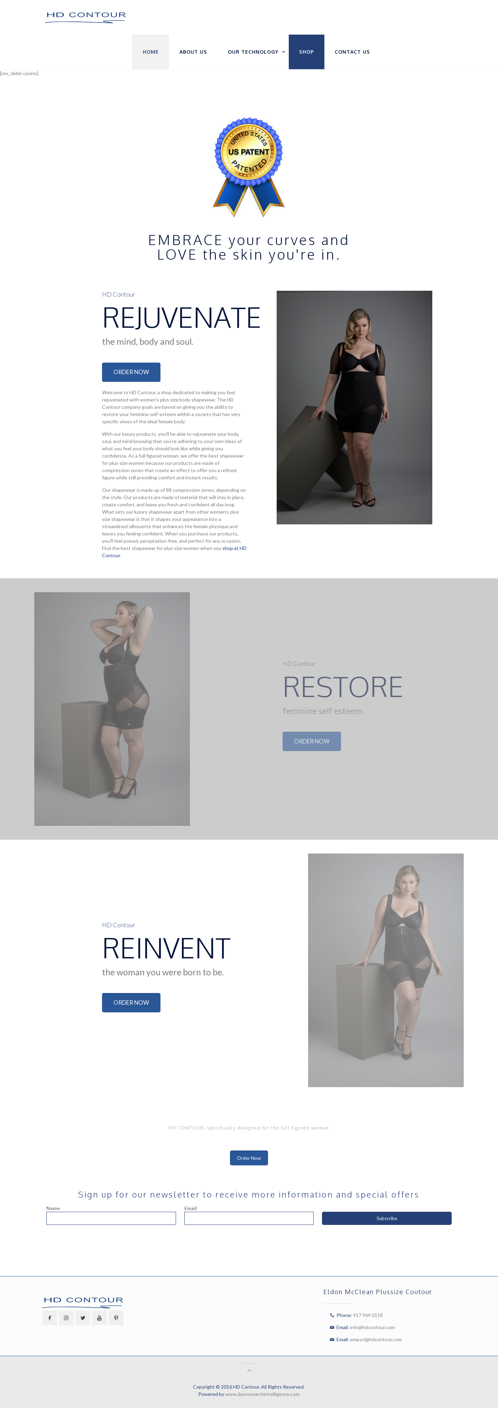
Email (190, 1208)
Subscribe (387, 1218)
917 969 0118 (368, 1315)
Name (53, 1208)
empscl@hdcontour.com (376, 1339)
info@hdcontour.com (372, 1327)
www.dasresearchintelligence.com (262, 1394)
